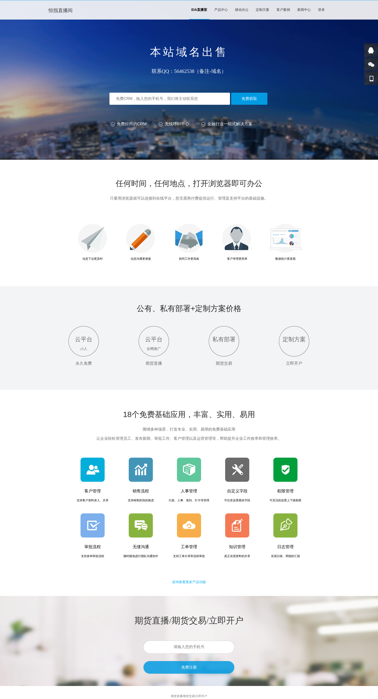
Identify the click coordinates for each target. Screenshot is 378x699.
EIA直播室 (199, 10)
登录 (321, 10)
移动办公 (242, 10)
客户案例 (283, 10)
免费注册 (189, 667)
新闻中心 (304, 10)
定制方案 (262, 10)
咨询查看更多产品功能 (189, 582)
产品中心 (221, 10)
